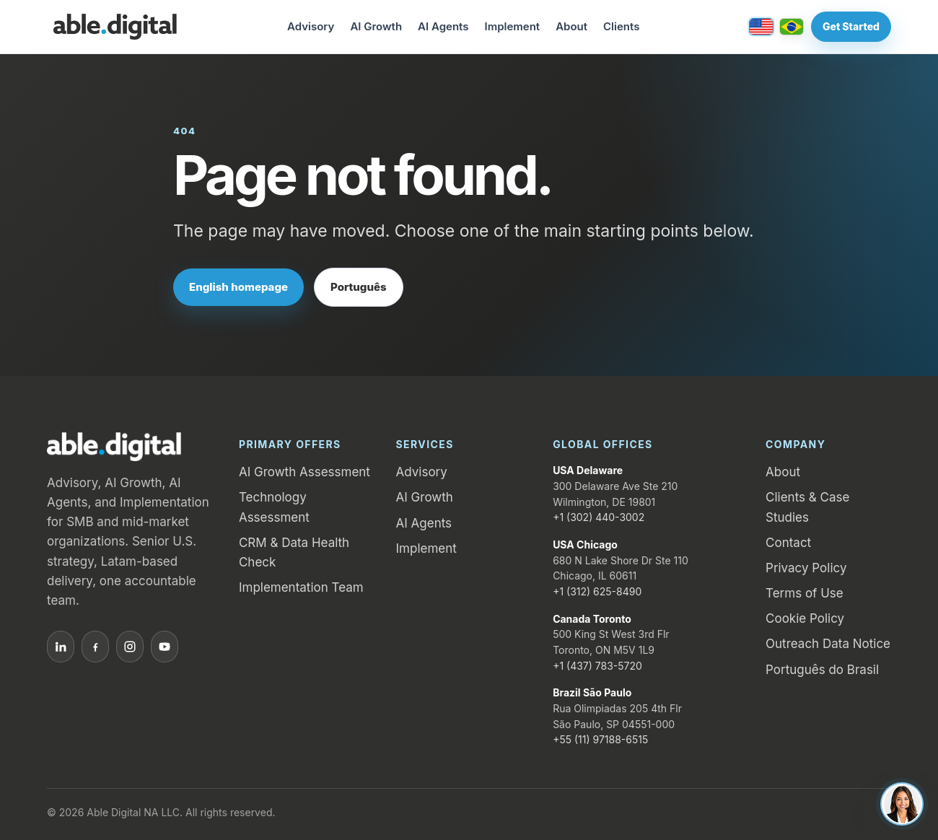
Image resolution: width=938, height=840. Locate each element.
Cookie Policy (805, 618)
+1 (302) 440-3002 (598, 517)
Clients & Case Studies (807, 507)
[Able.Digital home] (115, 26)
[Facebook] (95, 646)
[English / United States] (761, 26)
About (571, 26)
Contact (788, 542)
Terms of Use (804, 593)
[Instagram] (130, 646)
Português (358, 287)
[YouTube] (164, 646)
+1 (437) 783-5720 (597, 666)
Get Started (851, 26)
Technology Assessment (274, 507)
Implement (512, 26)
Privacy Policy (806, 568)
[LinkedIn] (60, 646)
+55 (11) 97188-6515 (600, 739)
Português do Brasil (822, 669)
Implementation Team (301, 587)
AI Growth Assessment (304, 472)
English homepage (238, 287)
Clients (621, 26)
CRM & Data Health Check (294, 552)
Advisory (310, 26)
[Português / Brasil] (791, 26)
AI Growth (376, 26)
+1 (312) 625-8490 (597, 591)
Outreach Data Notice (828, 643)
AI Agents (443, 26)
